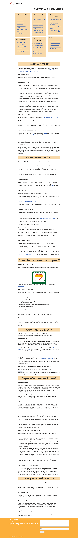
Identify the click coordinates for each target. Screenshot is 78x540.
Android (33, 135)
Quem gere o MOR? (21, 42)
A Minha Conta (28, 235)
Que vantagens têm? (38, 51)
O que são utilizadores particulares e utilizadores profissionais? (39, 19)
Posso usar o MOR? (37, 23)
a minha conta (51, 3)
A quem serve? (20, 24)
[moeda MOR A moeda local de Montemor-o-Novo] (16, 3)
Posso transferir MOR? (38, 30)
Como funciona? (20, 22)
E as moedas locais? (38, 45)
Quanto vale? (20, 20)
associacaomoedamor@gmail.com (27, 202)
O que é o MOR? (20, 18)
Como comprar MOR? (38, 25)
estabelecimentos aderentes (24, 184)
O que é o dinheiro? (37, 43)
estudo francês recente (34, 461)
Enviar (42, 534)
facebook (25, 527)
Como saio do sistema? (38, 32)
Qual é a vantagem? (54, 45)
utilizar (45, 3)
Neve (10, 538)
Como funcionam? (37, 53)
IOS (37, 135)
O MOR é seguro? (20, 33)
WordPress (20, 538)
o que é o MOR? (34, 3)
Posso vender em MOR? (55, 41)
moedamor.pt (21, 287)
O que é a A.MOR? (21, 44)
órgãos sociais (27, 350)
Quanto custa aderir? (55, 43)
